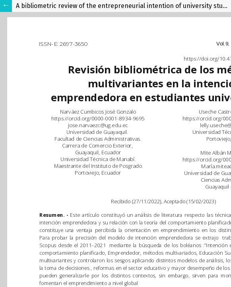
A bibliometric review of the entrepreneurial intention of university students (123, 6)
